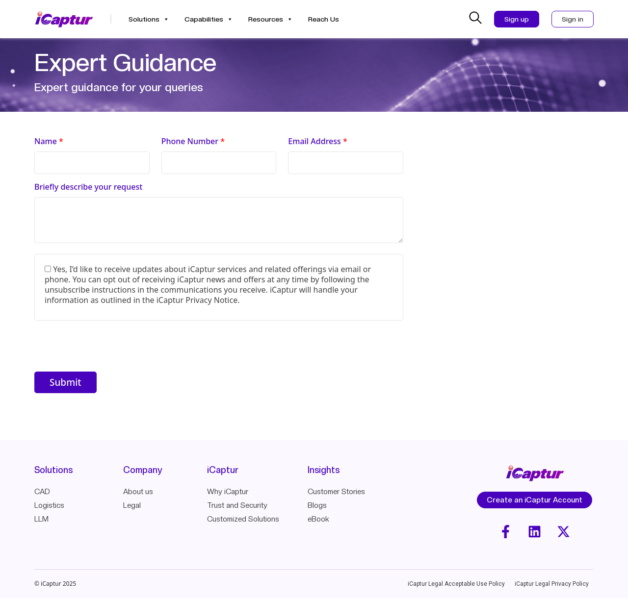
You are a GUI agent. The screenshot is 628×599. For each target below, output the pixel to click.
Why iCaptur (227, 491)
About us (138, 491)
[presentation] (108, 347)
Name (48, 141)
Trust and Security (237, 505)
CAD (42, 491)
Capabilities (208, 19)
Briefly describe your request (88, 187)
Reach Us (323, 19)
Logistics (49, 505)
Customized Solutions (243, 519)
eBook (318, 519)
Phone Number (193, 141)
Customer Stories (336, 491)
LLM (41, 519)
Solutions (149, 19)
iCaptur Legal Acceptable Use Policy (456, 584)
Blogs (317, 505)
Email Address (317, 141)
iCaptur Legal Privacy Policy (552, 584)
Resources (270, 19)
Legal (132, 505)
